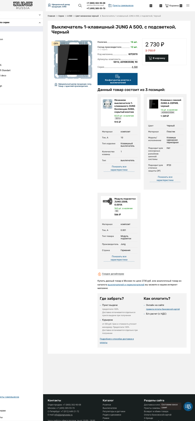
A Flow (6, 44)
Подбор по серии (11, 22)
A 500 (6, 29)
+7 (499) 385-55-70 (98, 8)
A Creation (8, 39)
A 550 (6, 34)
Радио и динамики (113, 415)
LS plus (7, 91)
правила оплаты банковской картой (164, 309)
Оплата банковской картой (157, 415)
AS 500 (6, 55)
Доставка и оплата (153, 404)
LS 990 (6, 81)
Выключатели (111, 408)
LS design (8, 86)
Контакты (8, 417)
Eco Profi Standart (12, 70)
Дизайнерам (10, 411)
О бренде (148, 418)
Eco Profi (7, 65)
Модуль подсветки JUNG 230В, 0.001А (125, 201)
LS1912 (7, 96)
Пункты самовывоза (154, 408)
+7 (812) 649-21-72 (72, 411)
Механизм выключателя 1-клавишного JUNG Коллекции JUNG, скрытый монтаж (126, 107)
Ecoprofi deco (10, 75)
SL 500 (6, 101)
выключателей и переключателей (128, 284)
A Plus (6, 50)
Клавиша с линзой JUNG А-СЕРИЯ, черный (170, 103)
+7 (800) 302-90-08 (98, 3)
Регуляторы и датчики (115, 411)
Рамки (107, 418)
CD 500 (6, 60)
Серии (6, 404)
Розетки (108, 404)
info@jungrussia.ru (66, 415)
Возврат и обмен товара (156, 411)
